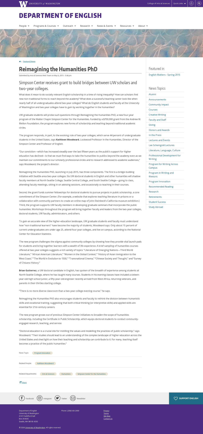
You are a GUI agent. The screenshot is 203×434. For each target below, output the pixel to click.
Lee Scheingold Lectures (161, 145)
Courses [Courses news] (153, 109)
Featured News (29, 61)
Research (85, 25)
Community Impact (159, 104)
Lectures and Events (159, 140)
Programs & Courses (45, 25)
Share (23, 382)
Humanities (65, 374)
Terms (106, 413)
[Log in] (191, 3)
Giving (152, 124)
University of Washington (35, 427)
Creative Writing (157, 114)
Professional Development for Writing (165, 157)
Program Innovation (42, 353)
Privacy (106, 411)
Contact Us (108, 419)
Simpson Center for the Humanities (92, 374)
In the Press (155, 135)
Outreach (68, 25)
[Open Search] (199, 3)
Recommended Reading (161, 186)
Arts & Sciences (48, 374)
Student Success (157, 201)
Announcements (157, 99)
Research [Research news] (153, 191)
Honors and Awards (159, 130)
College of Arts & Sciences (158, 3)
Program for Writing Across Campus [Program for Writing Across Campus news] (163, 166)
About (141, 25)
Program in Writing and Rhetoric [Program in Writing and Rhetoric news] (161, 174)
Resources (125, 25)
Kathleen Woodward (45, 363)
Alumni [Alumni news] (152, 94)
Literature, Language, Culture (164, 150)
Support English (186, 399)
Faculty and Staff (157, 119)
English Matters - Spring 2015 (164, 74)
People (23, 25)
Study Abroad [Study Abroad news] (156, 207)
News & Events (105, 25)
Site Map (107, 416)
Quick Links (178, 3)
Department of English (60, 15)
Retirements (155, 196)
